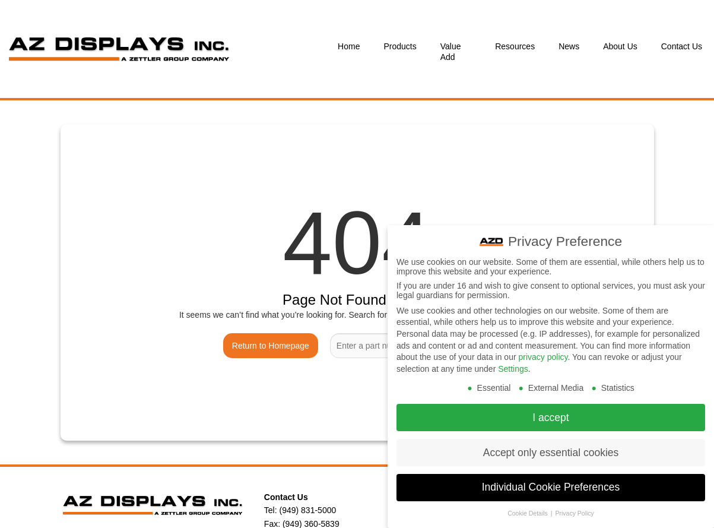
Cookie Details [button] (528, 504)
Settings (513, 360)
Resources (515, 46)
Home (349, 46)
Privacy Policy (574, 504)
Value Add (450, 52)
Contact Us (681, 46)
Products (399, 46)
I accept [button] (550, 409)
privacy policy (542, 348)
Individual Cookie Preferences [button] (551, 479)
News (568, 46)
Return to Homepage (270, 345)
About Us (620, 46)
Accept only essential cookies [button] (551, 444)
